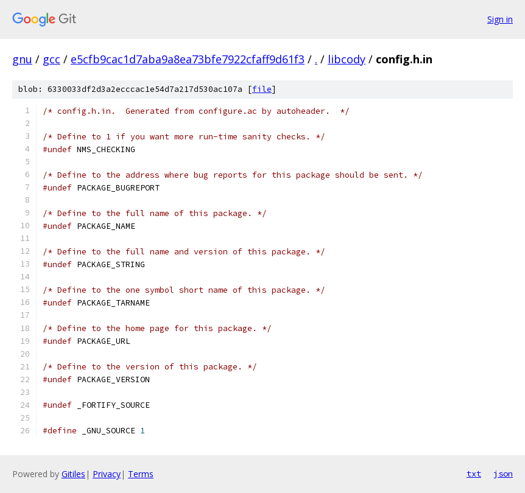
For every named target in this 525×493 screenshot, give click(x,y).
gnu (22, 59)
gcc (51, 59)
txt (474, 473)
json (503, 473)
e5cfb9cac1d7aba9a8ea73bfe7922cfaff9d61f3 (188, 59)
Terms (140, 474)
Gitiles (73, 474)
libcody (346, 59)
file (262, 89)
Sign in (500, 19)
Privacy (107, 474)
